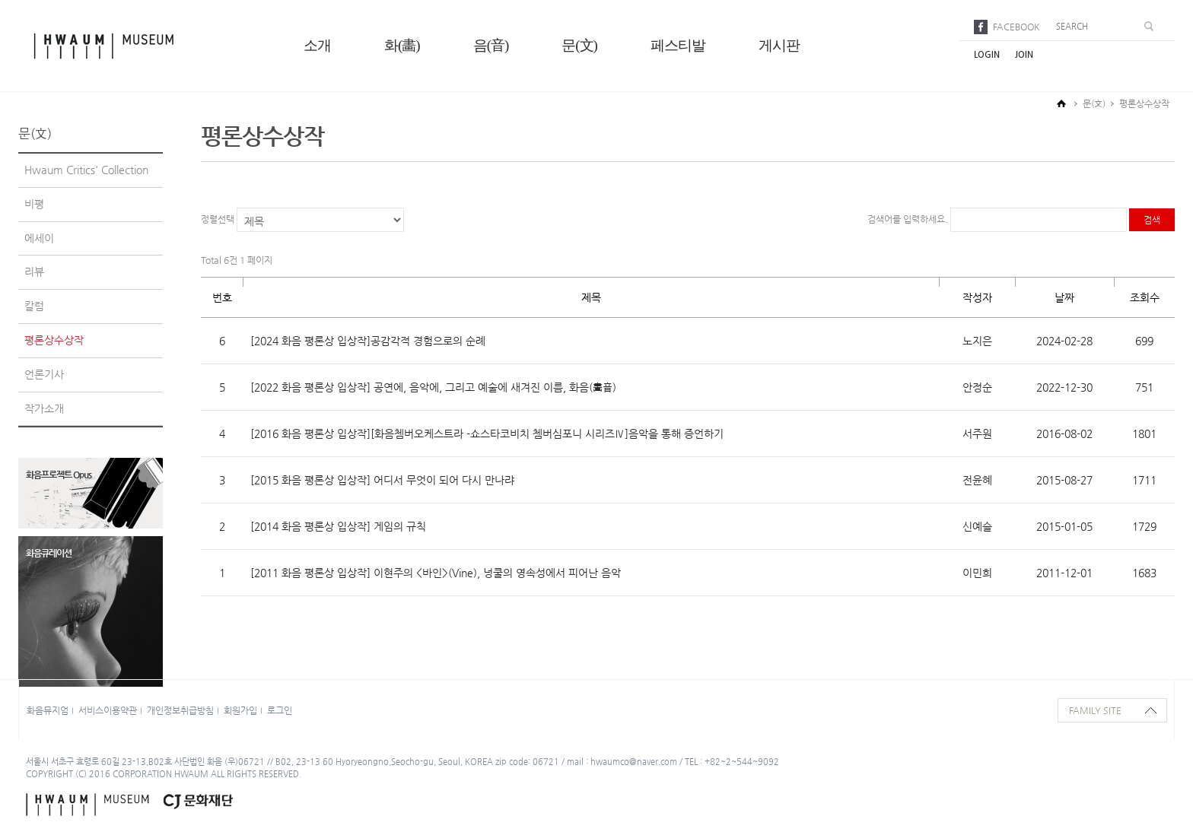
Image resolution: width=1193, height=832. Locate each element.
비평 (34, 204)
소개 (317, 45)
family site (1095, 710)
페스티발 (678, 45)
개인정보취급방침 (180, 710)
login (987, 54)
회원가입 (240, 710)
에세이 (39, 238)
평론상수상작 (54, 340)
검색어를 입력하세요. (908, 219)
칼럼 (34, 306)
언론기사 (44, 374)
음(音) (491, 45)
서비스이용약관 (107, 710)
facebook (1016, 26)
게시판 (779, 45)
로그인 (279, 710)
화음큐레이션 (49, 553)
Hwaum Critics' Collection (86, 170)
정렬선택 (217, 219)
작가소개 (44, 408)
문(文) (579, 45)
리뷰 (34, 271)
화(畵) (402, 45)
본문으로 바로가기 (0, 0)
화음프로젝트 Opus (58, 474)
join (1024, 54)
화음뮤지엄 (47, 710)
